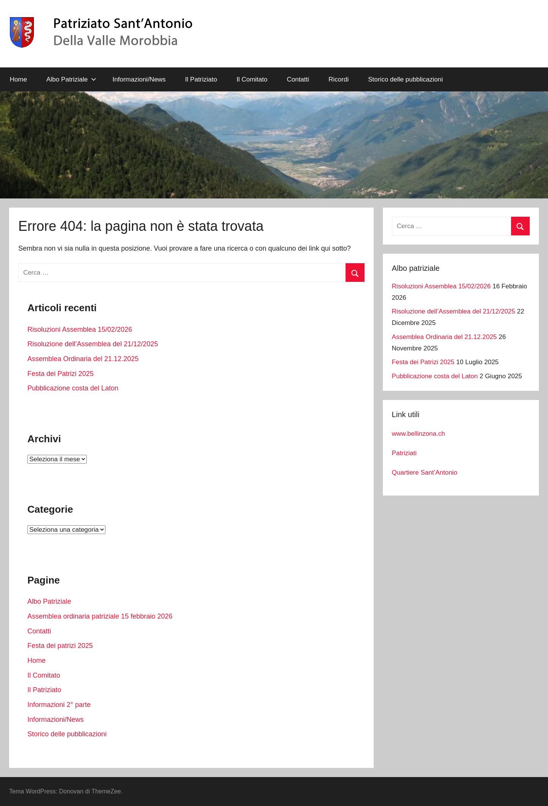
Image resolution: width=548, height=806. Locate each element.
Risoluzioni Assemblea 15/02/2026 (79, 329)
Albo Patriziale (71, 79)
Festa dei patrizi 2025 (60, 645)
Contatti (298, 79)
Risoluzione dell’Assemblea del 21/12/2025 (92, 344)
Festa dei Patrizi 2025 (60, 373)
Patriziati (404, 453)
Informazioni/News (139, 79)
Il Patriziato (201, 79)
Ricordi (338, 79)
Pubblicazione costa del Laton (72, 388)
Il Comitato (251, 79)
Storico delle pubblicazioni (405, 79)
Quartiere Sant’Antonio (424, 472)
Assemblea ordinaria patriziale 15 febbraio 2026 (99, 616)
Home (18, 79)
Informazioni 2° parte (59, 704)
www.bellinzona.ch (418, 433)
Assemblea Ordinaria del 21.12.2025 (83, 359)
